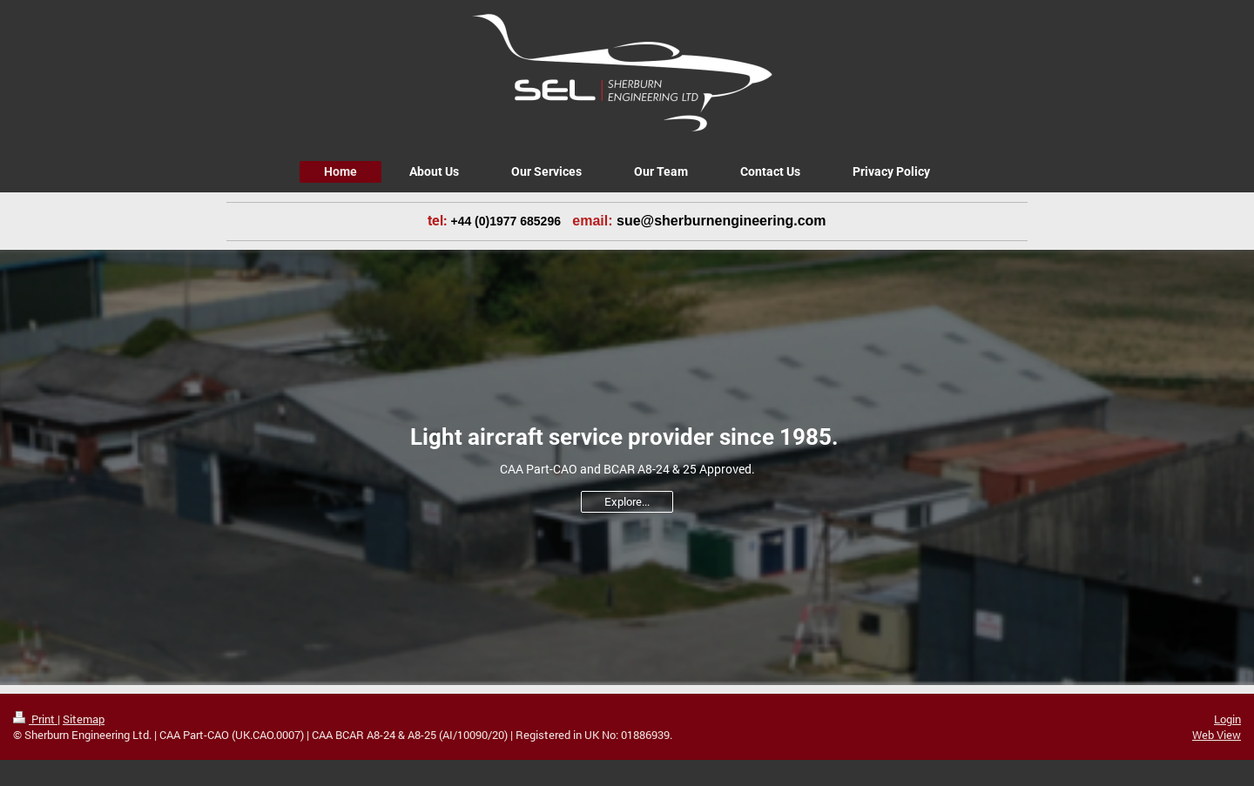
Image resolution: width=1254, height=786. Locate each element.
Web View (1216, 734)
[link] (638, 221)
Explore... (627, 501)
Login (1227, 719)
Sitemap (83, 719)
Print (35, 719)
